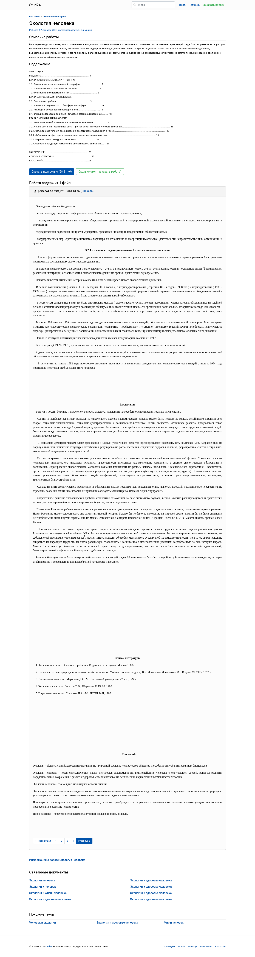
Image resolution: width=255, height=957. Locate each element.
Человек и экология (42, 922)
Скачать (86, 191)
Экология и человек (42, 886)
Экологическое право (54, 16)
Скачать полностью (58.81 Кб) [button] (52, 171)
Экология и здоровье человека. (151, 886)
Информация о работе (57, 860)
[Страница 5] (84, 841)
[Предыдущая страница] (43, 841)
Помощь (194, 5)
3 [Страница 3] (67, 840)
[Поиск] (153, 4)
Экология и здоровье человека (50, 899)
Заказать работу (213, 5)
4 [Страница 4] (73, 840)
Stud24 (48, 946)
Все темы (34, 16)
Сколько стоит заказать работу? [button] (99, 171)
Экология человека (42, 880)
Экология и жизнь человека (48, 893)
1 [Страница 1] (55, 840)
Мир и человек (173, 922)
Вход (182, 5)
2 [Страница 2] (61, 840)
